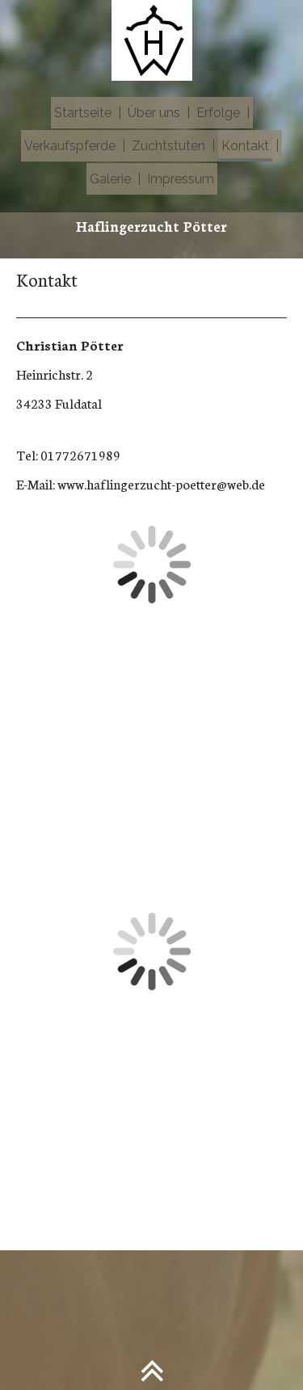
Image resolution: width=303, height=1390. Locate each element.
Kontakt (245, 145)
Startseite (83, 112)
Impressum (180, 179)
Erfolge (218, 112)
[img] (151, 40)
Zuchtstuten (168, 145)
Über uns (154, 112)
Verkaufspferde (70, 145)
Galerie (110, 179)
